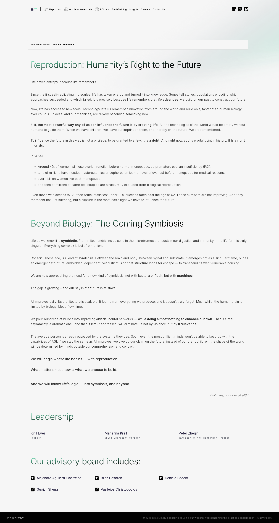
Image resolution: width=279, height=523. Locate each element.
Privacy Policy (15, 517)
